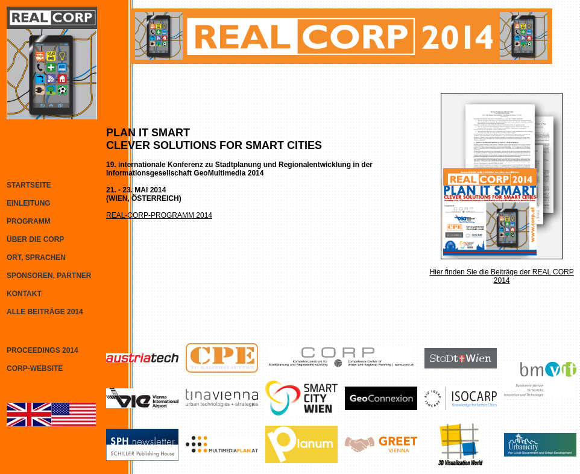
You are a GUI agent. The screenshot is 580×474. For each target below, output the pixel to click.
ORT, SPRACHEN (36, 257)
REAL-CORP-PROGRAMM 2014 (159, 215)
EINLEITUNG (29, 203)
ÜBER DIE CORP (35, 239)
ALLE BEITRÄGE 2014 (45, 312)
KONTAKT (24, 293)
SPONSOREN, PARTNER (49, 275)
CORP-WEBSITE (35, 368)
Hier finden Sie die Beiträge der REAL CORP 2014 (502, 276)
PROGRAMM (29, 221)
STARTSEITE (29, 185)
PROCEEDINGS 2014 (42, 350)
